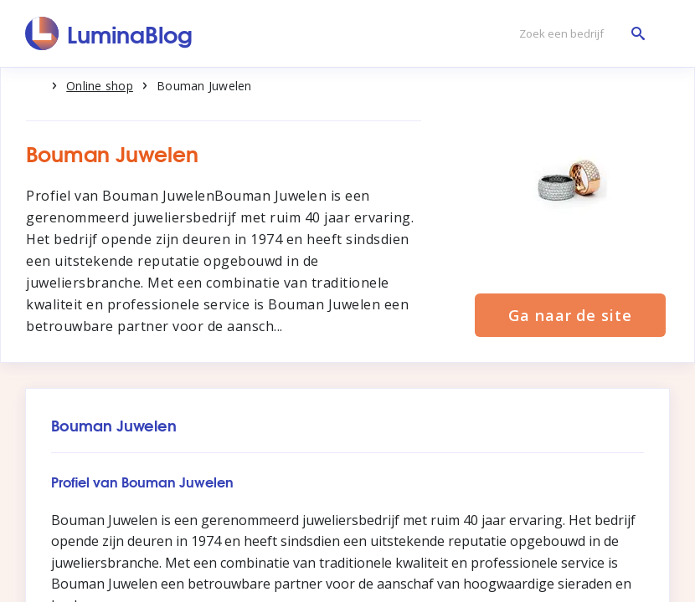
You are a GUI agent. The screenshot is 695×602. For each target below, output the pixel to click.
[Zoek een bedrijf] (577, 34)
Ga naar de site (570, 315)
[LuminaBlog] (109, 33)
